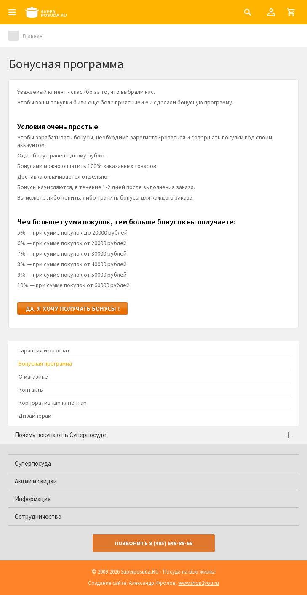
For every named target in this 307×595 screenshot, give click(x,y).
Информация (33, 499)
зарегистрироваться (157, 137)
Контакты (31, 389)
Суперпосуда (33, 463)
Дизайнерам (35, 415)
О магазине (33, 376)
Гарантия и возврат (44, 350)
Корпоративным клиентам (53, 402)
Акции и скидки (36, 481)
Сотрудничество (38, 516)
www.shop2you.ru (198, 583)
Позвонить (153, 543)
